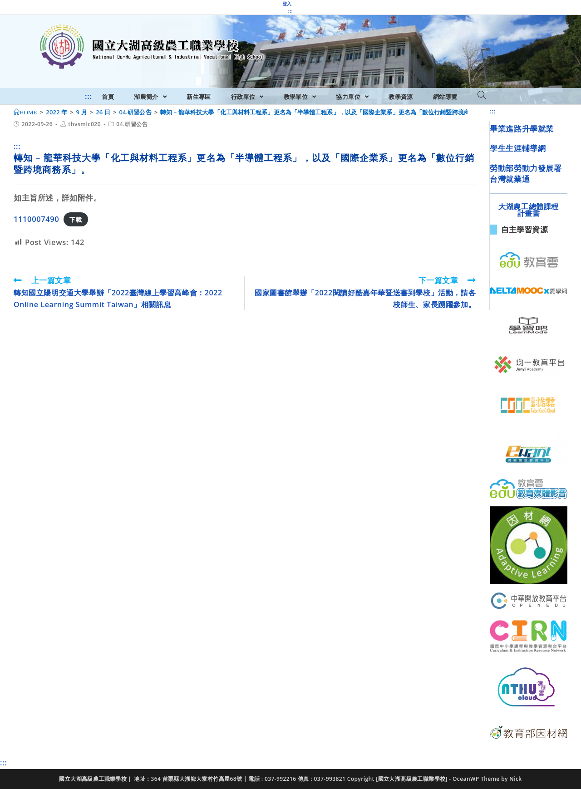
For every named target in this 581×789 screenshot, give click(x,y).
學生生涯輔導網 (518, 148)
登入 (287, 3)
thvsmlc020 (84, 124)
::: (290, 11)
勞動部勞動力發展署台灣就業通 (525, 173)
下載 (75, 220)
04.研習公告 (132, 124)
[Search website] (482, 95)
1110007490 (36, 219)
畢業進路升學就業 (522, 128)
